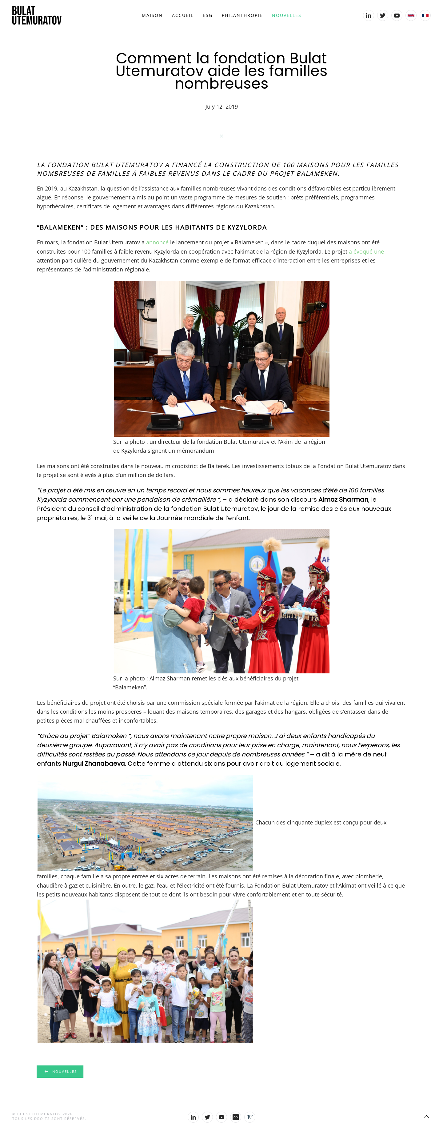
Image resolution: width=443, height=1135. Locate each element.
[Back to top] (426, 1116)
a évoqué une (366, 251)
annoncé (157, 242)
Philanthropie (242, 15)
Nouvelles (286, 15)
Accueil (183, 15)
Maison (152, 15)
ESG (208, 15)
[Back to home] (37, 15)
